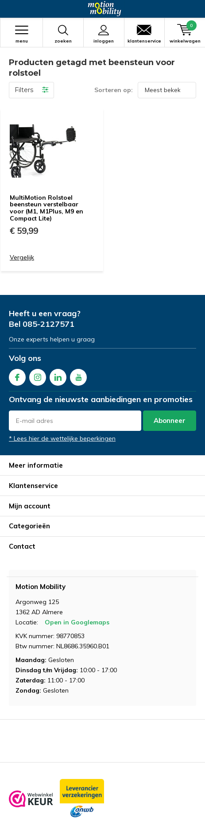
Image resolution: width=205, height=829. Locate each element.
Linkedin (58, 375)
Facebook (17, 375)
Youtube (78, 375)
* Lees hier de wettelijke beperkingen (62, 438)
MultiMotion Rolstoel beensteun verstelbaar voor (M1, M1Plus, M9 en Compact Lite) (46, 208)
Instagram (37, 375)
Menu (21, 34)
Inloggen (104, 34)
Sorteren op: (113, 90)
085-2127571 (48, 324)
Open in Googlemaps (77, 622)
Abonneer (170, 420)
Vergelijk (22, 257)
